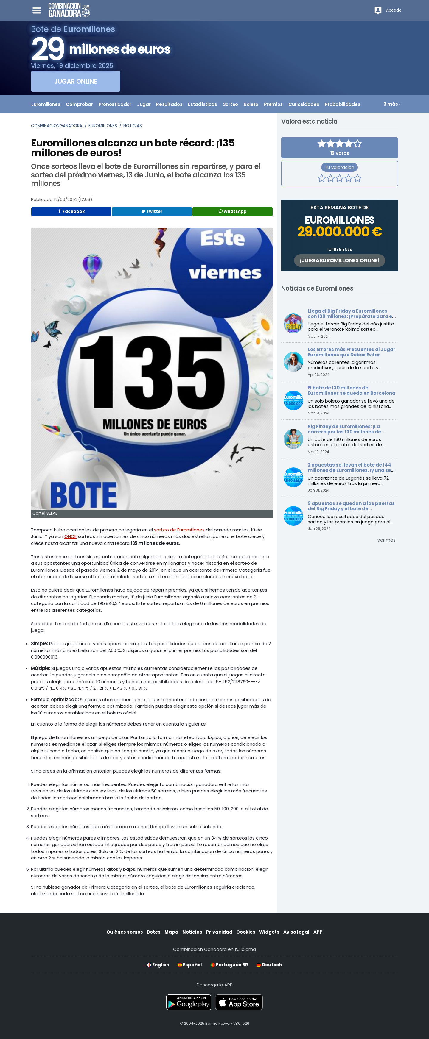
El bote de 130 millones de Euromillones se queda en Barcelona (351, 390)
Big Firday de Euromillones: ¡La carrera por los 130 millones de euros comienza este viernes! (344, 431)
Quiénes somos (124, 932)
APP (318, 932)
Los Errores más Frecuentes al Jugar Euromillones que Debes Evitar (351, 352)
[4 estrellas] (348, 179)
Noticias (132, 126)
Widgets (269, 932)
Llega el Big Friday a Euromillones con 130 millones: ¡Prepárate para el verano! (351, 316)
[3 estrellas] (339, 179)
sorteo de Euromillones (179, 530)
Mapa (171, 932)
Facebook (71, 211)
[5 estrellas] (357, 179)
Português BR (229, 965)
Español (190, 965)
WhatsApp (233, 211)
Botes (154, 932)
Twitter (151, 211)
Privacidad (219, 932)
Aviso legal (296, 932)
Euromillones (102, 126)
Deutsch (269, 965)
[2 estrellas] (330, 179)
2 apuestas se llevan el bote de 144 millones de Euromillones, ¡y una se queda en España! (349, 470)
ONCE (70, 536)
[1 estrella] (321, 179)
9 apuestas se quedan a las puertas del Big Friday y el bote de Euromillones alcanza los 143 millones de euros (351, 511)
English (158, 965)
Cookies (245, 932)
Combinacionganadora (56, 126)
